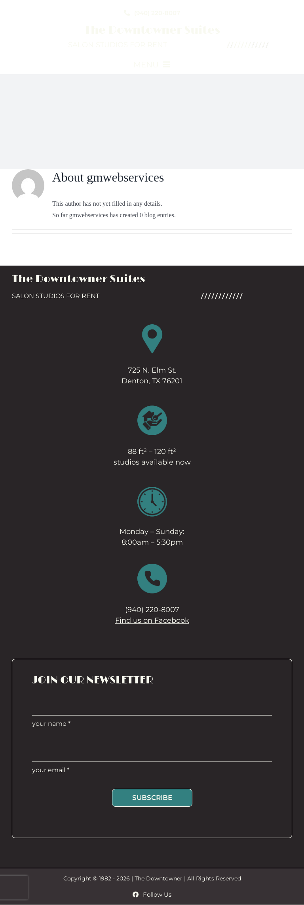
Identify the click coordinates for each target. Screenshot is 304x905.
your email (50, 770)
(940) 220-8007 (152, 609)
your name (51, 723)
